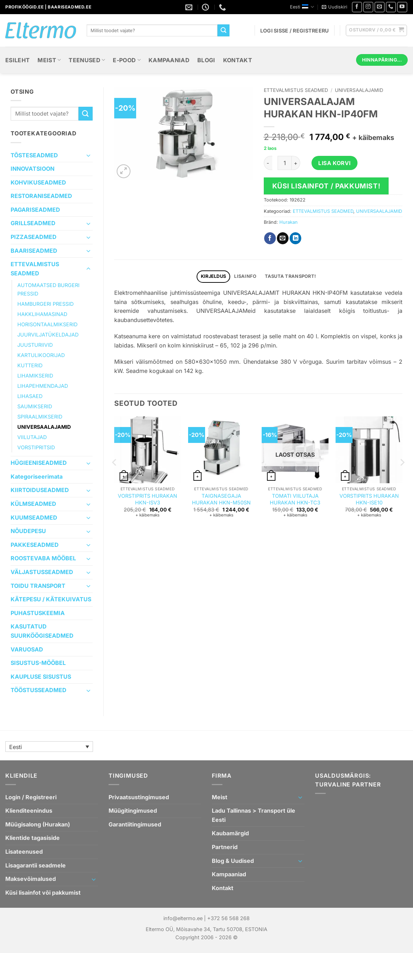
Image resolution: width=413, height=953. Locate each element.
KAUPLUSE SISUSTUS (41, 676)
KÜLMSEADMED (33, 503)
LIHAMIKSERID (35, 376)
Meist (49, 60)
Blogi (206, 60)
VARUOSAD (27, 649)
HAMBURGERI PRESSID (45, 304)
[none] (49, 746)
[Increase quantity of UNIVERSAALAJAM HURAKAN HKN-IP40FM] (296, 163)
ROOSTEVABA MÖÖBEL (43, 558)
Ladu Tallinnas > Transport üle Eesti (253, 815)
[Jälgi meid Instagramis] (368, 7)
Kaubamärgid (230, 833)
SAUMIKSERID (34, 406)
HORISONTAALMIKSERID (47, 324)
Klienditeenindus (28, 810)
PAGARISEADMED (35, 209)
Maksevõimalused (30, 878)
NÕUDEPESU (28, 530)
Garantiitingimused (135, 824)
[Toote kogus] (285, 163)
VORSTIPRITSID (36, 447)
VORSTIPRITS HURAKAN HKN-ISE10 (369, 499)
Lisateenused (24, 851)
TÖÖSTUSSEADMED (38, 690)
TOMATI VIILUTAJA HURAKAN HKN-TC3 (295, 499)
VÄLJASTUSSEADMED (42, 571)
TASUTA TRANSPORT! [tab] (290, 276)
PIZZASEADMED (34, 236)
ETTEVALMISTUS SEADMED (35, 269)
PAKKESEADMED (35, 544)
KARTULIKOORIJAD (41, 355)
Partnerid (225, 846)
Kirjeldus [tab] (213, 276)
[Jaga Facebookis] (270, 238)
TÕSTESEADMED (34, 155)
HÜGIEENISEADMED (39, 462)
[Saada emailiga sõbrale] (283, 238)
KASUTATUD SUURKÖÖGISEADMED (42, 631)
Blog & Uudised (233, 860)
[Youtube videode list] (402, 7)
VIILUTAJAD (32, 437)
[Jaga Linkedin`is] (295, 238)
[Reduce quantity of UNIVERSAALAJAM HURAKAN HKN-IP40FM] (268, 163)
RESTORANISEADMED (41, 195)
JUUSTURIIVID (35, 345)
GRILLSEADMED (33, 223)
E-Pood (126, 60)
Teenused (87, 60)
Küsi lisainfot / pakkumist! (326, 186)
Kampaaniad (169, 60)
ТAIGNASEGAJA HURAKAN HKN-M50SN (221, 499)
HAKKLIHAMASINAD (42, 314)
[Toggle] (88, 155)
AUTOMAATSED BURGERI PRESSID (48, 289)
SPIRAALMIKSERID (39, 417)
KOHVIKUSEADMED (38, 182)
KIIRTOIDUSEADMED (40, 489)
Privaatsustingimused (139, 797)
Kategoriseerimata (37, 476)
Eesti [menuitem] (15, 746)
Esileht (17, 60)
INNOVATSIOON (32, 168)
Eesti (302, 7)
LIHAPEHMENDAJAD (42, 386)
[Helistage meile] (391, 7)
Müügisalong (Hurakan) (37, 824)
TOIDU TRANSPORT (38, 585)
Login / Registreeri (31, 797)
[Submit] (223, 30)
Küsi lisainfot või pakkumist (43, 892)
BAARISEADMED (34, 250)
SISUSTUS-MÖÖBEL (38, 662)
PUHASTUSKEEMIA (38, 612)
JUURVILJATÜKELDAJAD (47, 335)
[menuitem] (49, 746)
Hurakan (288, 222)
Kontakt (237, 60)
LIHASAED (29, 396)
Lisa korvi (334, 163)
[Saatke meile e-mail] (379, 7)
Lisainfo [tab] (245, 276)
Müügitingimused (133, 810)
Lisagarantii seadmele (35, 865)
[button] (334, 7)
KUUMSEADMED (34, 517)
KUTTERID (29, 365)
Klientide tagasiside (32, 837)
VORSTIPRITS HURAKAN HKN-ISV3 (147, 499)
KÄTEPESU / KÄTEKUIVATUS (51, 599)
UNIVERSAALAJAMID (44, 427)
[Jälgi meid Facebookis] (357, 7)
